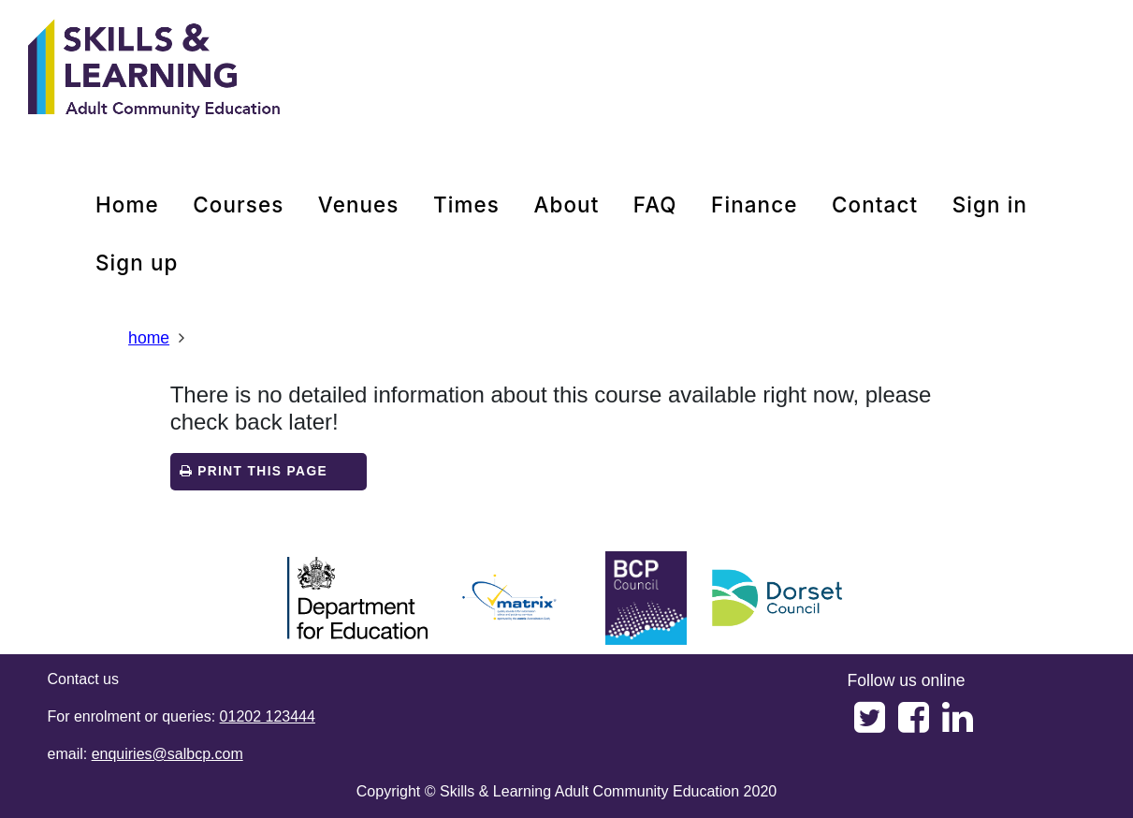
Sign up (137, 262)
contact (875, 204)
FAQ (655, 204)
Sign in (989, 204)
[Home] (154, 70)
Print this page (253, 471)
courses (238, 204)
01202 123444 (267, 716)
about (566, 204)
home (127, 204)
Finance (754, 204)
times (466, 204)
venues (358, 204)
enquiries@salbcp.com (167, 754)
